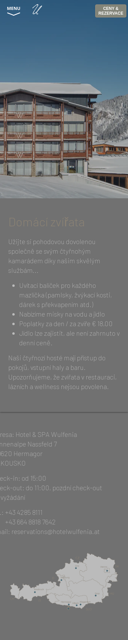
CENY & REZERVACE (110, 11)
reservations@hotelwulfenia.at (49, 531)
